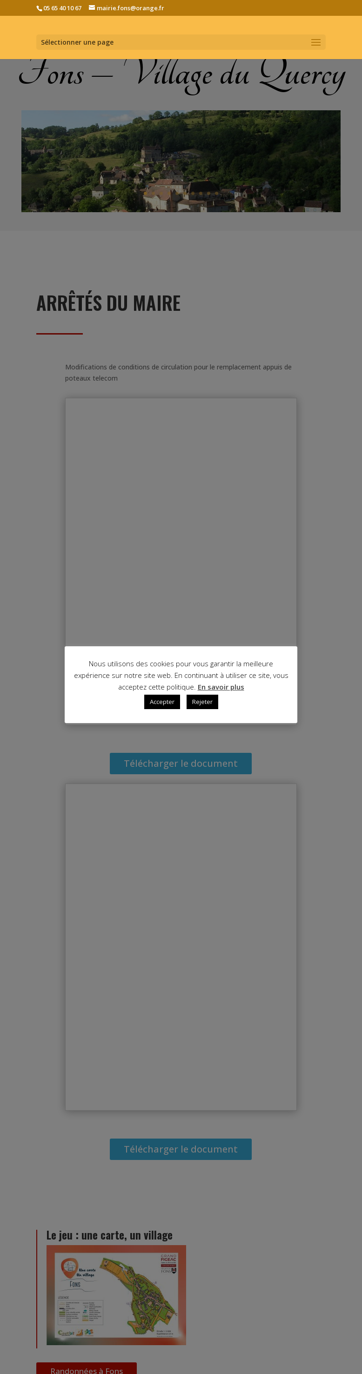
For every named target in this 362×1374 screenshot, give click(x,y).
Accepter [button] (162, 701)
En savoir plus (221, 686)
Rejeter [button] (202, 701)
